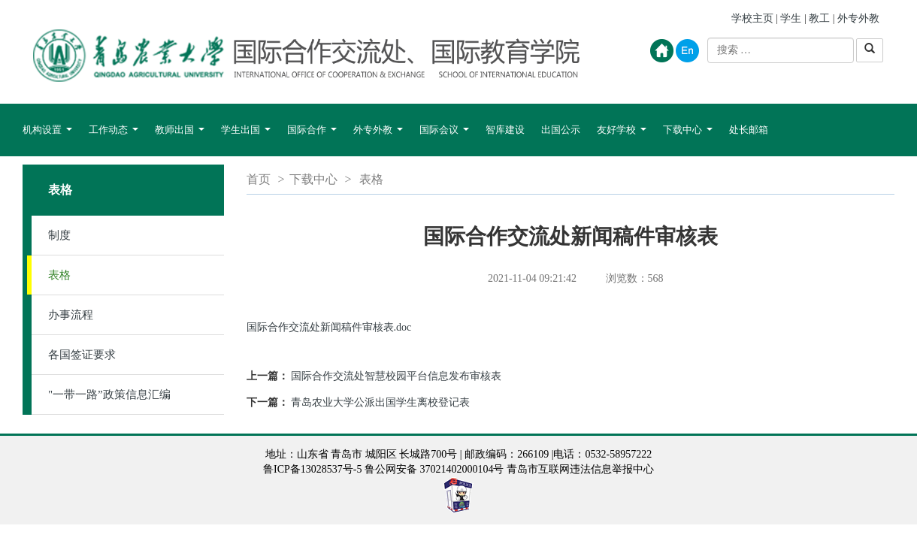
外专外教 (858, 18)
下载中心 (688, 137)
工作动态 (113, 137)
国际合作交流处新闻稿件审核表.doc (329, 327)
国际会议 (444, 137)
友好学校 (621, 137)
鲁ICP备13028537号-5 (312, 469)
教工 (819, 18)
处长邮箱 (748, 129)
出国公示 (560, 129)
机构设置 (47, 137)
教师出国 (179, 137)
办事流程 (70, 315)
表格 (59, 275)
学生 (790, 18)
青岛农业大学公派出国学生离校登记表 (380, 402)
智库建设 (505, 129)
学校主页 (752, 18)
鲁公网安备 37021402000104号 (434, 469)
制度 (59, 235)
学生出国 (246, 137)
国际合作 (312, 137)
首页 (259, 179)
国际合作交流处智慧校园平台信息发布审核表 (396, 376)
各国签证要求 (82, 355)
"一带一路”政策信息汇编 (109, 394)
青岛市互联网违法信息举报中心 (580, 469)
